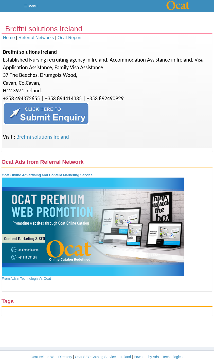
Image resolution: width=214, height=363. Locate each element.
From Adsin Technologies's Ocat (26, 278)
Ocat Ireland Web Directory (51, 357)
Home (9, 37)
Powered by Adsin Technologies (158, 357)
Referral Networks (36, 37)
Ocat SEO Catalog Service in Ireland (103, 357)
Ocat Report (69, 37)
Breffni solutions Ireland (42, 136)
